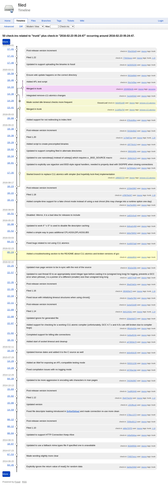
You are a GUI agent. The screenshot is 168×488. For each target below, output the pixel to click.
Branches (46, 20)
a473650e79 (131, 342)
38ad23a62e (131, 284)
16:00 (10, 224)
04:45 (10, 465)
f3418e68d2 (131, 131)
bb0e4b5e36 (131, 353)
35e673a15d (127, 398)
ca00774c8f (131, 278)
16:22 (10, 193)
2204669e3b (128, 89)
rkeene (144, 51)
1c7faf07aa (128, 138)
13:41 (10, 107)
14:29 (10, 361)
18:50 (10, 73)
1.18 (153, 195)
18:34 (10, 156)
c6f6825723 (120, 178)
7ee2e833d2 (131, 96)
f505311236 (131, 363)
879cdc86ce (131, 120)
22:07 (10, 323)
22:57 (10, 272)
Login (160, 20)
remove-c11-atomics (148, 103)
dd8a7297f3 (127, 428)
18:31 (10, 340)
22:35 (10, 282)
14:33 (10, 87)
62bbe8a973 (131, 319)
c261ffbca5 (132, 405)
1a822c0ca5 (131, 216)
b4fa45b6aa (131, 435)
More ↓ (6, 474)
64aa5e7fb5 (131, 298)
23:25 (10, 265)
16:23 (10, 186)
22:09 (10, 309)
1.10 (153, 428)
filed (22, 5)
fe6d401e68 (120, 103)
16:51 (10, 213)
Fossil (17, 482)
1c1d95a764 (120, 110)
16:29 (10, 350)
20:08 (10, 118)
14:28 (10, 368)
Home (7, 20)
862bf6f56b (132, 446)
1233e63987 (131, 188)
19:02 (10, 149)
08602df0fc (132, 151)
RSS (24, 482)
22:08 (10, 316)
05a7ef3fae (132, 82)
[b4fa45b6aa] (73, 411)
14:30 (10, 94)
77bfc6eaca (127, 58)
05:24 (10, 252)
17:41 (10, 49)
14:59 (10, 409)
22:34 (10, 296)
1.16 (153, 291)
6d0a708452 (131, 233)
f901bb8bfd (132, 76)
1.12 (153, 398)
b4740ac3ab (131, 370)
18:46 (10, 80)
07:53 (10, 454)
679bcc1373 (131, 415)
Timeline (20, 20)
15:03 (10, 389)
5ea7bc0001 (131, 205)
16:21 (10, 200)
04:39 (10, 378)
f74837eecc (131, 457)
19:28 (10, 142)
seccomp (151, 89)
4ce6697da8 (131, 244)
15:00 (10, 403)
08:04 (10, 433)
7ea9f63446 (131, 391)
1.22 (153, 58)
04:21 (10, 241)
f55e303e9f (132, 51)
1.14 (153, 312)
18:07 (10, 443)
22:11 (10, 302)
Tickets (70, 20)
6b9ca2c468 (131, 226)
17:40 (10, 62)
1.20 (153, 138)
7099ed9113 (131, 422)
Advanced (9, 26)
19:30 (10, 128)
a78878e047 (127, 195)
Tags (59, 20)
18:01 (10, 163)
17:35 (10, 172)
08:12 (10, 419)
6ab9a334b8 (131, 467)
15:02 (10, 396)
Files (33, 20)
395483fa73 (127, 291)
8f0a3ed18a (131, 328)
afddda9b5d (131, 257)
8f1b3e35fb (132, 268)
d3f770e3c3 (131, 144)
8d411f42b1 (127, 312)
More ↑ (6, 41)
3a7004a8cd (131, 168)
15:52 (10, 231)
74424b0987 (131, 381)
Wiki (82, 20)
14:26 (10, 100)
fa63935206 (131, 65)
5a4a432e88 (131, 305)
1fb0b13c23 (131, 158)
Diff (21, 26)
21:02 (10, 333)
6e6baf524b (131, 335)
